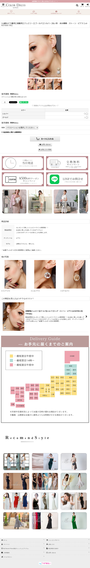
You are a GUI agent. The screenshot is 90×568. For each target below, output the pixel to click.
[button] (3, 5)
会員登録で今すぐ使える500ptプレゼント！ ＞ (45, 1)
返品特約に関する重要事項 (11, 132)
